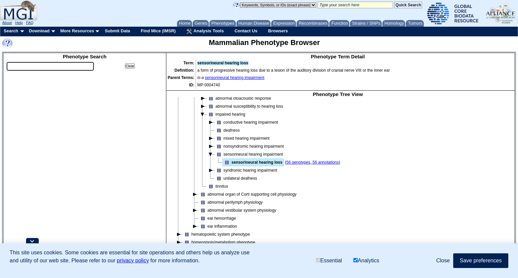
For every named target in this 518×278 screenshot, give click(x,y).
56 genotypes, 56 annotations (312, 162)
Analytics (366, 260)
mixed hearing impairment (242, 138)
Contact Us (245, 30)
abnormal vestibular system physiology (237, 210)
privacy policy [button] (133, 260)
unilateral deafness (236, 178)
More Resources (77, 30)
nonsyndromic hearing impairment (249, 146)
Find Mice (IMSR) (158, 30)
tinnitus (217, 186)
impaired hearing (226, 114)
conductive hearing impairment (246, 122)
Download (39, 30)
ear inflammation (218, 226)
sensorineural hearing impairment (235, 77)
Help (19, 23)
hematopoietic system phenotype (216, 234)
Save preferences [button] (481, 260)
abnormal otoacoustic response (239, 98)
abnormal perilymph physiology (231, 202)
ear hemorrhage (217, 218)
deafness (227, 130)
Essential (329, 260)
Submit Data (117, 30)
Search (11, 30)
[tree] (337, 177)
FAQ (29, 23)
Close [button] (443, 260)
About (7, 23)
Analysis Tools (205, 31)
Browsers (278, 30)
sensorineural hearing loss (253, 162)
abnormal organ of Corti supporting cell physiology (248, 194)
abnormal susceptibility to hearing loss (245, 106)
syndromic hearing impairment (246, 170)
